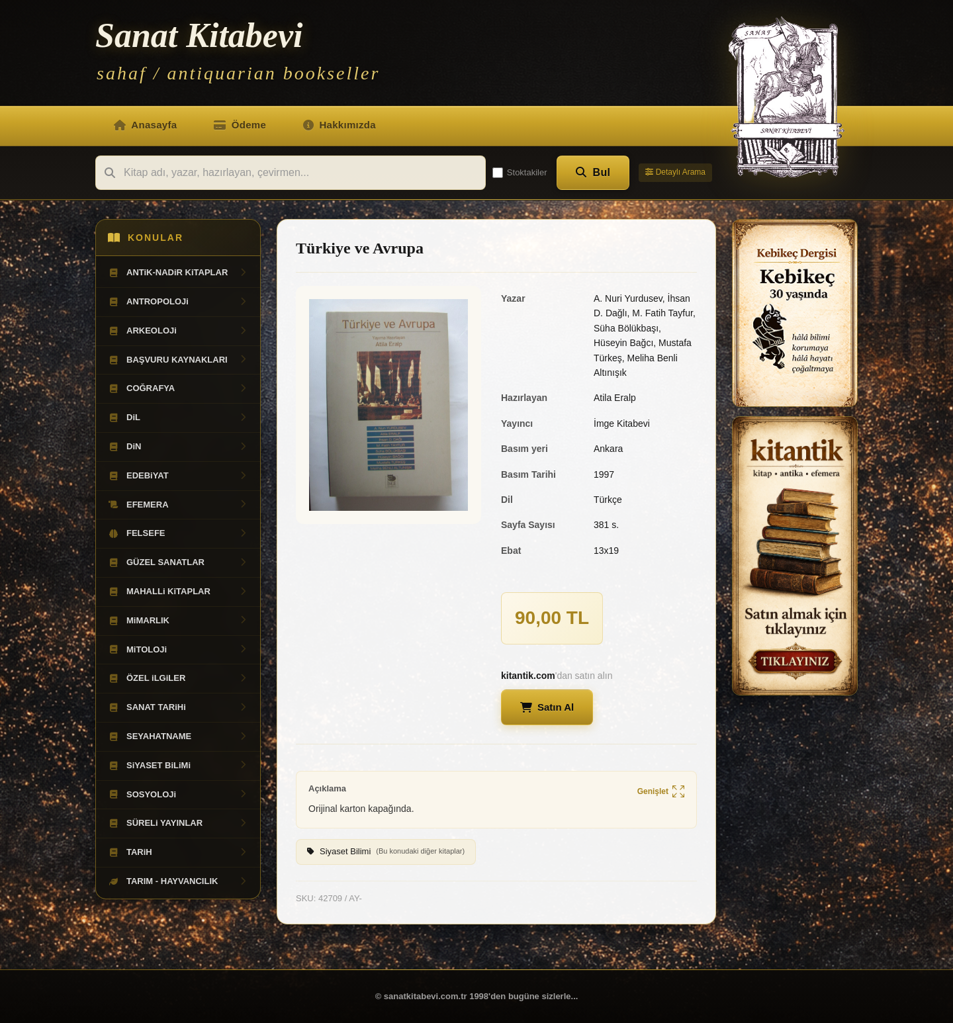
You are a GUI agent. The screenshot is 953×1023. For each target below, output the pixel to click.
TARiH (178, 852)
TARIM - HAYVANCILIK (178, 881)
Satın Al (547, 707)
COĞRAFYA (178, 388)
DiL (178, 417)
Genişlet (660, 791)
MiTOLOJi (178, 650)
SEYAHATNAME (178, 736)
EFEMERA (178, 505)
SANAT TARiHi (178, 707)
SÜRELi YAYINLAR (178, 823)
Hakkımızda (339, 124)
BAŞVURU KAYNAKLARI (178, 360)
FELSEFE (178, 533)
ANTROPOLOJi (178, 301)
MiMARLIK (178, 620)
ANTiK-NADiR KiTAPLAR (178, 272)
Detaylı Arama (675, 172)
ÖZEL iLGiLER (178, 678)
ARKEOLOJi (178, 331)
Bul (593, 172)
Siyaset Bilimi (386, 852)
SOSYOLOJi (178, 794)
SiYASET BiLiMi (178, 765)
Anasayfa (145, 124)
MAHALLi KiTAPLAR (178, 591)
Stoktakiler (519, 172)
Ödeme (240, 124)
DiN (178, 446)
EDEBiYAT (178, 475)
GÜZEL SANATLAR (178, 562)
